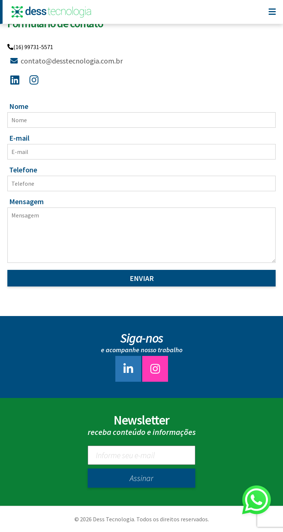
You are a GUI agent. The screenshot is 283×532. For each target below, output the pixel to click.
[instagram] (155, 370)
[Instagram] (36, 79)
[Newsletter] (141, 455)
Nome (18, 106)
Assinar (141, 478)
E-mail (19, 138)
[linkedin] (128, 370)
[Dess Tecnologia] (53, 12)
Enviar (142, 278)
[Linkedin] (16, 79)
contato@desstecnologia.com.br (66, 60)
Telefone (23, 169)
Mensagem (26, 201)
